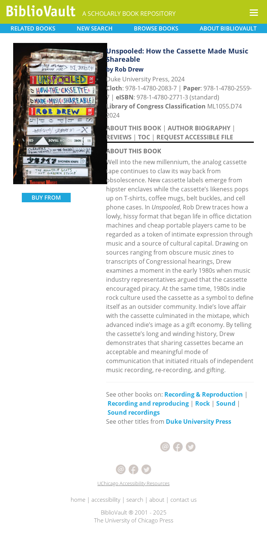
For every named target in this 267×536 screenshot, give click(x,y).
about (156, 499)
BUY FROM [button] (46, 197)
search (134, 499)
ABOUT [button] (228, 28)
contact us (183, 499)
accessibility (105, 499)
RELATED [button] (33, 28)
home (78, 499)
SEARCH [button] (94, 28)
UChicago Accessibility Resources (133, 483)
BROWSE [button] (156, 28)
